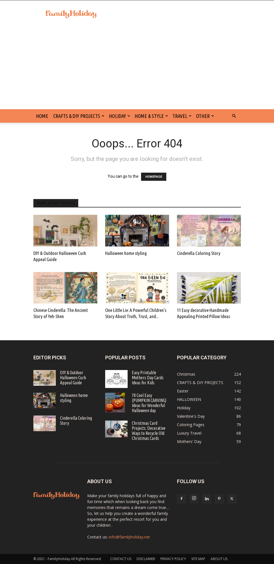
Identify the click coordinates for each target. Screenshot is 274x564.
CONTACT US (120, 558)
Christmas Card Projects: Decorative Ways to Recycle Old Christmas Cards (148, 431)
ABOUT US (219, 558)
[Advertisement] (137, 67)
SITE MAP (198, 558)
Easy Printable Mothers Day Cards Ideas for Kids (148, 377)
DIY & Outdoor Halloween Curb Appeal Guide (73, 377)
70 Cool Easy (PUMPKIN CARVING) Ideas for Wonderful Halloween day (149, 403)
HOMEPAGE (153, 177)
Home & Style (151, 116)
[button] (234, 116)
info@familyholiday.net (129, 537)
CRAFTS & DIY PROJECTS (78, 116)
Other (205, 116)
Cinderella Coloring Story (198, 253)
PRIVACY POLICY (173, 558)
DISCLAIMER (146, 558)
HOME (42, 116)
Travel (182, 116)
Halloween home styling (126, 253)
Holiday (119, 116)
